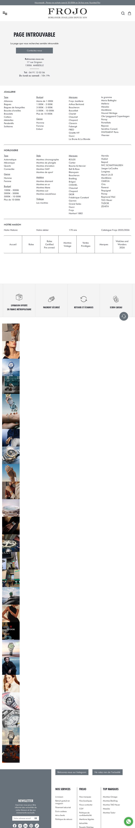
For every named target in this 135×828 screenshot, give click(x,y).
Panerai (105, 187)
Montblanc (106, 110)
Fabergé (73, 126)
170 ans (73, 230)
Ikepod (104, 162)
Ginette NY (74, 132)
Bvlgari (72, 181)
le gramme (106, 97)
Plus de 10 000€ (44, 113)
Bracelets (8, 113)
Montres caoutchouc (46, 194)
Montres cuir (42, 190)
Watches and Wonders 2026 (122, 244)
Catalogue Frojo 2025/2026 (115, 230)
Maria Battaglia (108, 100)
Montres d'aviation (45, 166)
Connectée (9, 169)
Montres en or (43, 184)
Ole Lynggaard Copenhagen (115, 116)
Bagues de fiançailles (14, 107)
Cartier (72, 162)
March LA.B (107, 174)
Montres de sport (44, 172)
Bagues (7, 104)
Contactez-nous (34, 50)
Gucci (71, 136)
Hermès (105, 155)
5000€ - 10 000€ (12, 196)
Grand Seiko (75, 204)
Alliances (8, 101)
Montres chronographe (47, 159)
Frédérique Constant (79, 197)
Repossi (105, 125)
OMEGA (105, 181)
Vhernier (105, 135)
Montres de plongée (46, 162)
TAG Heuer (106, 200)
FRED (71, 129)
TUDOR (105, 203)
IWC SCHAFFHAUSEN (112, 165)
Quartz (7, 166)
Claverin (73, 123)
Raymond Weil (108, 197)
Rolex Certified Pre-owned (49, 244)
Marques (104, 244)
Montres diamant (44, 181)
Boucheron (74, 107)
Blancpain (74, 172)
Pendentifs (9, 123)
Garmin (72, 200)
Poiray (104, 119)
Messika (105, 106)
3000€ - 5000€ (11, 193)
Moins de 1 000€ (44, 101)
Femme (40, 126)
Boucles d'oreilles (12, 110)
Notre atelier (42, 230)
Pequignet (106, 190)
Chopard (73, 120)
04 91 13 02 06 (37, 72)
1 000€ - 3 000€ (44, 104)
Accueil (12, 244)
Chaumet (73, 117)
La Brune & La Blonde (79, 139)
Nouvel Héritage (109, 113)
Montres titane (43, 187)
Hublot (104, 159)
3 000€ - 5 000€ (44, 107)
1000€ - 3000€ (11, 190)
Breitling (73, 178)
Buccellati (73, 110)
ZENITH (105, 206)
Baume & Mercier (77, 166)
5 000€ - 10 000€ (45, 110)
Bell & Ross (74, 169)
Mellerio (105, 103)
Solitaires (8, 126)
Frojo (71, 210)
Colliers (7, 117)
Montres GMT (43, 169)
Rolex (31, 244)
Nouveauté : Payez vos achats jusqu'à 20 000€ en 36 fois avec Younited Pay (67, 2)
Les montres (42, 202)
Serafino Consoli (109, 129)
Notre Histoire (11, 230)
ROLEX (72, 159)
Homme (40, 122)
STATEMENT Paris (109, 132)
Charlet (72, 113)
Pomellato (106, 122)
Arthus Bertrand (76, 104)
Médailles (8, 120)
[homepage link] (67, 13)
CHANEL (73, 185)
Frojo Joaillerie (76, 101)
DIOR (71, 194)
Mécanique (9, 162)
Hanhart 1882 (76, 213)
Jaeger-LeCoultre (109, 168)
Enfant (39, 129)
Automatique (10, 159)
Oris (103, 184)
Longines (105, 171)
